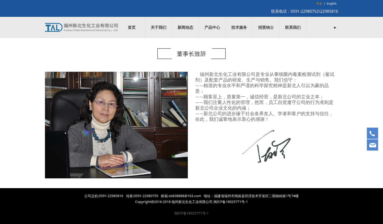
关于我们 (158, 27)
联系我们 (293, 27)
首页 (132, 27)
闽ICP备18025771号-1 (191, 213)
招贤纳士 (266, 27)
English (332, 3)
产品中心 (212, 27)
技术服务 (239, 27)
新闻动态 (185, 27)
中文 (319, 3)
